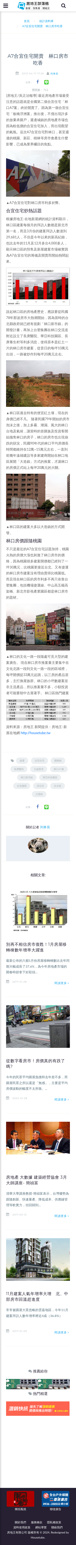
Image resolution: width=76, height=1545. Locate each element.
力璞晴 (39, 794)
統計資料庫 (46, 21)
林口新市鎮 (27, 777)
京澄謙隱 (22, 785)
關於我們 (20, 1522)
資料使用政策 (21, 1527)
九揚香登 (39, 769)
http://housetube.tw (35, 733)
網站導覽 (41, 1527)
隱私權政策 (54, 1522)
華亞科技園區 (50, 777)
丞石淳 (40, 785)
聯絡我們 (57, 1527)
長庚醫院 (19, 769)
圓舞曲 (58, 760)
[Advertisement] (38, 1456)
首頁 (26, 21)
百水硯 (57, 785)
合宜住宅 (39, 760)
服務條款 (36, 1522)
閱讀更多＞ (62, 983)
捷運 (22, 760)
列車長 (54, 73)
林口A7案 (59, 769)
